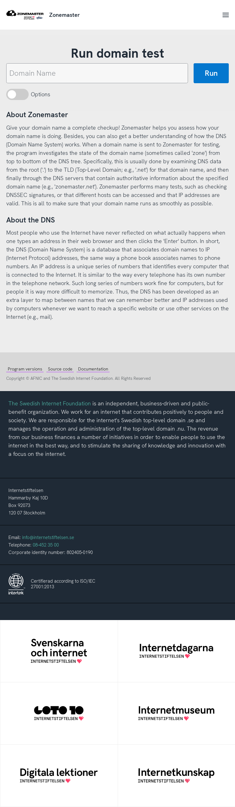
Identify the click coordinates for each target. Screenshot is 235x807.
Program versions (25, 369)
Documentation (93, 369)
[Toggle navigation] (224, 15)
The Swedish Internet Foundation (49, 403)
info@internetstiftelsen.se (48, 537)
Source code (60, 369)
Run (211, 73)
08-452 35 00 (46, 545)
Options (40, 94)
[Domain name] (97, 73)
